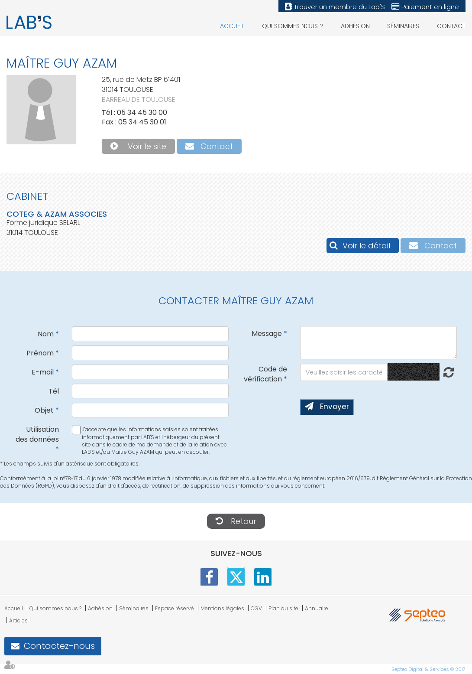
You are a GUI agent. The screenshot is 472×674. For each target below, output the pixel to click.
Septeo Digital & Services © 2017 (428, 669)
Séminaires (403, 26)
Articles (18, 620)
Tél (53, 391)
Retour (243, 521)
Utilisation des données (37, 434)
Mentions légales (222, 608)
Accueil (232, 26)
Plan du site (283, 608)
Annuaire (316, 608)
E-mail (43, 372)
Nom (46, 334)
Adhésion (355, 26)
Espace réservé (174, 608)
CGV (256, 608)
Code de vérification (265, 374)
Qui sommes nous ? (292, 26)
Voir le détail (366, 245)
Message (267, 334)
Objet (44, 410)
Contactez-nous (59, 646)
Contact (451, 26)
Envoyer (334, 406)
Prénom (40, 353)
